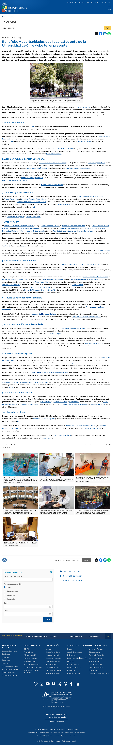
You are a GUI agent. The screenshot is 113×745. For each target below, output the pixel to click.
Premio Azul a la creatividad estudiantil (80, 426)
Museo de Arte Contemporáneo (73, 226)
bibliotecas (37, 419)
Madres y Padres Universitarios (52, 279)
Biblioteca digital (94, 652)
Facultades (70, 2)
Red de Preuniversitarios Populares (15, 279)
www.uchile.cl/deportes (15, 217)
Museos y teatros (73, 666)
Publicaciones (71, 672)
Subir (4, 560)
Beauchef (46, 731)
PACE (11, 387)
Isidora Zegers (68, 231)
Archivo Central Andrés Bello (28, 228)
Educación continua (8, 672)
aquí (11, 141)
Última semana (11, 591)
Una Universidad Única (63, 435)
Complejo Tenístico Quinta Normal (34, 199)
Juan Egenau (78, 231)
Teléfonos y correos (53, 734)
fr (105, 2)
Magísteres (5, 663)
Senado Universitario (52, 655)
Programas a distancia (9, 675)
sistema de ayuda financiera (37, 168)
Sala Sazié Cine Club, (103, 250)
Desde (6, 603)
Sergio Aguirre (89, 231)
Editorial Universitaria (74, 675)
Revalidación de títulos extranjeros (31, 671)
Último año (9, 599)
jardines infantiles (79, 363)
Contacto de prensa (72, 576)
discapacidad (6, 382)
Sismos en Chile (94, 670)
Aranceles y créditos (30, 658)
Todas (7, 587)
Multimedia (71, 657)
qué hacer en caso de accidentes (78, 168)
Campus (31, 731)
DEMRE (26, 649)
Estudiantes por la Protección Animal (85, 279)
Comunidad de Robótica (11, 285)
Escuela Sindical (77, 285)
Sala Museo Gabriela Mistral (69, 228)
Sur (74, 731)
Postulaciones (28, 652)
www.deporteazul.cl (33, 217)
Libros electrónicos (95, 658)
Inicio (4, 17)
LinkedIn (105, 34)
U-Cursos (82, 2)
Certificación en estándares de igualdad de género (56, 706)
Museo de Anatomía (89, 228)
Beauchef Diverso (39, 290)
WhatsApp (109, 34)
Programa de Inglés (54, 334)
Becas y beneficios (30, 661)
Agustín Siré (57, 231)
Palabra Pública (67, 404)
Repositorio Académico (96, 655)
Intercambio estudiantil (31, 664)
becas (31, 127)
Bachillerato (6, 654)
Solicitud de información (57, 720)
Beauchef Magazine (98, 404)
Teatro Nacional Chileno (50, 226)
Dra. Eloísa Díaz (55, 731)
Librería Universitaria (53, 154)
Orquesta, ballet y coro (74, 669)
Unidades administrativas (54, 673)
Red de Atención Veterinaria (52, 185)
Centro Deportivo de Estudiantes (95, 277)
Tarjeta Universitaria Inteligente (62, 148)
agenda (24, 246)
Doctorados (6, 660)
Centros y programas (52, 667)
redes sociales (74, 402)
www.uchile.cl (45, 402)
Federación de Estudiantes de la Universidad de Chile (81, 264)
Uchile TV (83, 660)
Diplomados (6, 657)
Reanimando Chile (41, 282)
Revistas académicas (95, 664)
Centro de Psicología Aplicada (32, 178)
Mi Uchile (90, 2)
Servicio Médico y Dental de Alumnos (52, 163)
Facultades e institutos (53, 661)
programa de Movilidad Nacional (43, 314)
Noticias (11, 17)
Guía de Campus (46, 438)
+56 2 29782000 (41, 734)
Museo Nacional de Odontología (32, 231)
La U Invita (7, 246)
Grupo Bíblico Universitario (40, 287)
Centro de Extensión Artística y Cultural (19, 226)
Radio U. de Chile (73, 660)
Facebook (100, 33)
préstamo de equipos (90, 428)
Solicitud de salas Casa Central (99, 673)
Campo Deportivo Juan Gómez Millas (90, 196)
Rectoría (48, 649)
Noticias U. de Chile (71, 571)
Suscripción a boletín (73, 581)
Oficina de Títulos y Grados (33, 667)
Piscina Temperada (11, 199)
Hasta (6, 611)
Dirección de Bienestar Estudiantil (14, 180)
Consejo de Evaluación (53, 658)
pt (109, 2)
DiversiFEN (52, 290)
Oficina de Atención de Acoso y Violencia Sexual (49, 372)
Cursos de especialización (10, 669)
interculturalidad (41, 382)
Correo (97, 2)
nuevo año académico (83, 107)
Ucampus (100, 649)
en (102, 2)
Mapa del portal (65, 734)
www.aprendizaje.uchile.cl (94, 343)
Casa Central (74, 728)
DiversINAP (28, 290)
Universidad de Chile (48, 739)
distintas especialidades (96, 163)
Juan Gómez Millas (67, 731)
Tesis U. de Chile (94, 661)
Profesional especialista (10, 666)
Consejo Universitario (53, 652)
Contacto (74, 734)
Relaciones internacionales (54, 670)
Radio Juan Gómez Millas (29, 404)
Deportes (70, 663)
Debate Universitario (81, 404)
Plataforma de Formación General (72, 328)
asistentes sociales (85, 141)
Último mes (9, 595)
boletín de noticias (60, 402)
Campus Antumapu (63, 204)
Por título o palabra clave (13, 576)
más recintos (80, 731)
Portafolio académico (96, 667)
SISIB (39, 739)
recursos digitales (48, 419)
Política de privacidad (68, 739)
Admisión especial (30, 655)
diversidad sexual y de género (23, 382)
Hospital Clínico (51, 664)
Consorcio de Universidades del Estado (86, 317)
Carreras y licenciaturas (9, 651)
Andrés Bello (38, 731)
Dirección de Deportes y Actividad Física (31, 202)
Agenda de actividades (74, 654)
